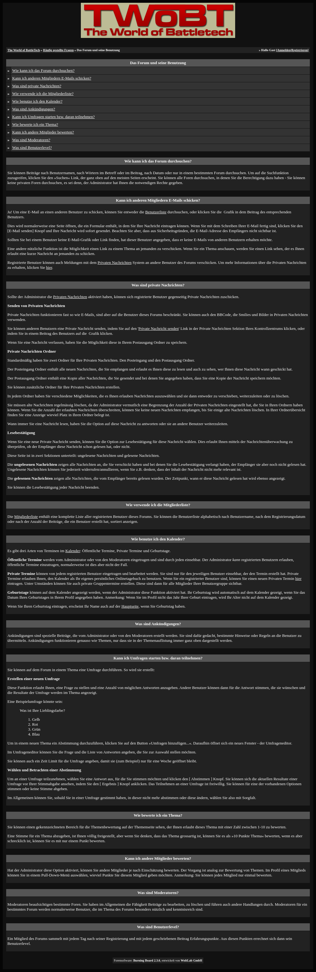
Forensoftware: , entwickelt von (158, 960)
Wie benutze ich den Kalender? (37, 101)
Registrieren (299, 50)
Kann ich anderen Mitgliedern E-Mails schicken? (51, 78)
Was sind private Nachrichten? (36, 86)
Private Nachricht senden (158, 328)
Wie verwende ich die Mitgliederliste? (43, 93)
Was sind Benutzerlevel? (32, 147)
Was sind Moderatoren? (31, 139)
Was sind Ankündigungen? (33, 109)
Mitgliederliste (26, 516)
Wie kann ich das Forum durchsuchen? (43, 70)
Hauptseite (130, 606)
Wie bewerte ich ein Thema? (35, 124)
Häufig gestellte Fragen (58, 50)
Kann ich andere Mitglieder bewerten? (43, 132)
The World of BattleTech (23, 50)
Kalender (72, 550)
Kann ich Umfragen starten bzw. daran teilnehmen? (53, 116)
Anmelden (284, 50)
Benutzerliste (156, 212)
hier (49, 267)
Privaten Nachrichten (114, 262)
